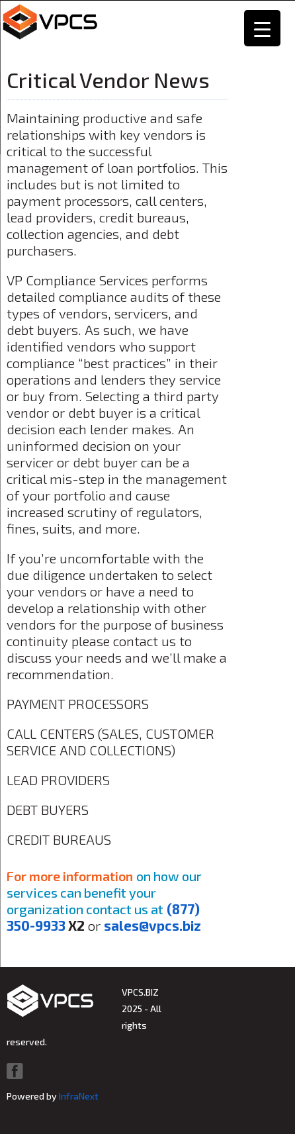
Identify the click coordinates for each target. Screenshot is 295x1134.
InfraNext (79, 1096)
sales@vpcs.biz (152, 925)
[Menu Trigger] (262, 28)
